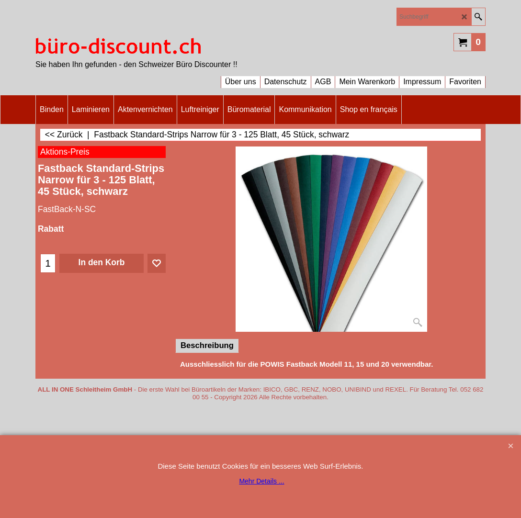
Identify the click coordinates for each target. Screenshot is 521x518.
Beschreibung (207, 345)
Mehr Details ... (261, 481)
